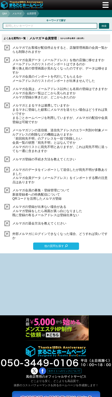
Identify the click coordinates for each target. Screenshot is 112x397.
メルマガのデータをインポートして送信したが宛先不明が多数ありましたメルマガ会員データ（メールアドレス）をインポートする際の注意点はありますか (60, 176)
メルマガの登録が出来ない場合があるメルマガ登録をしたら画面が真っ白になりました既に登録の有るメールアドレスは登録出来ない (47, 211)
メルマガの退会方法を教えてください (39, 223)
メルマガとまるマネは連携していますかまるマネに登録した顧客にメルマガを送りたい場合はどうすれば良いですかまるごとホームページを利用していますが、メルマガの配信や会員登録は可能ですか (60, 114)
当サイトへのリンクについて (64, 371)
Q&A (4, 13)
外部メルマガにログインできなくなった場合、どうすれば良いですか (60, 236)
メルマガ (16, 13)
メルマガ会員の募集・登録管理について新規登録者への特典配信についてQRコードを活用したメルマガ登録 (40, 194)
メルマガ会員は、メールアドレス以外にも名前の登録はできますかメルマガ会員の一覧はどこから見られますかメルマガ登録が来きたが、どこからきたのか (60, 93)
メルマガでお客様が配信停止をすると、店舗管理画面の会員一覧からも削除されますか (60, 50)
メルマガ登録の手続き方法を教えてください (44, 159)
